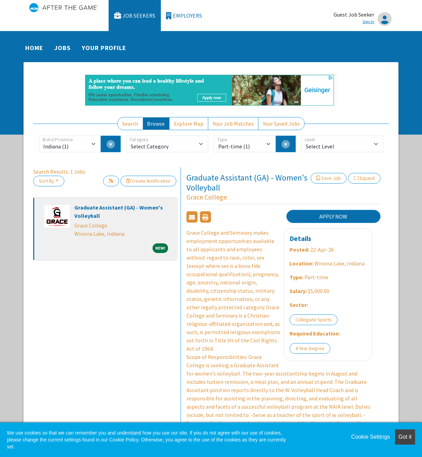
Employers (184, 15)
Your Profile (104, 48)
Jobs (62, 48)
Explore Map (188, 123)
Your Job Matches (233, 123)
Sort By (46, 181)
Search (130, 123)
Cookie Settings (370, 437)
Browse (156, 123)
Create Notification (148, 181)
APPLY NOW (333, 216)
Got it (405, 437)
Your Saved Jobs (281, 123)
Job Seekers (135, 15)
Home (34, 48)
